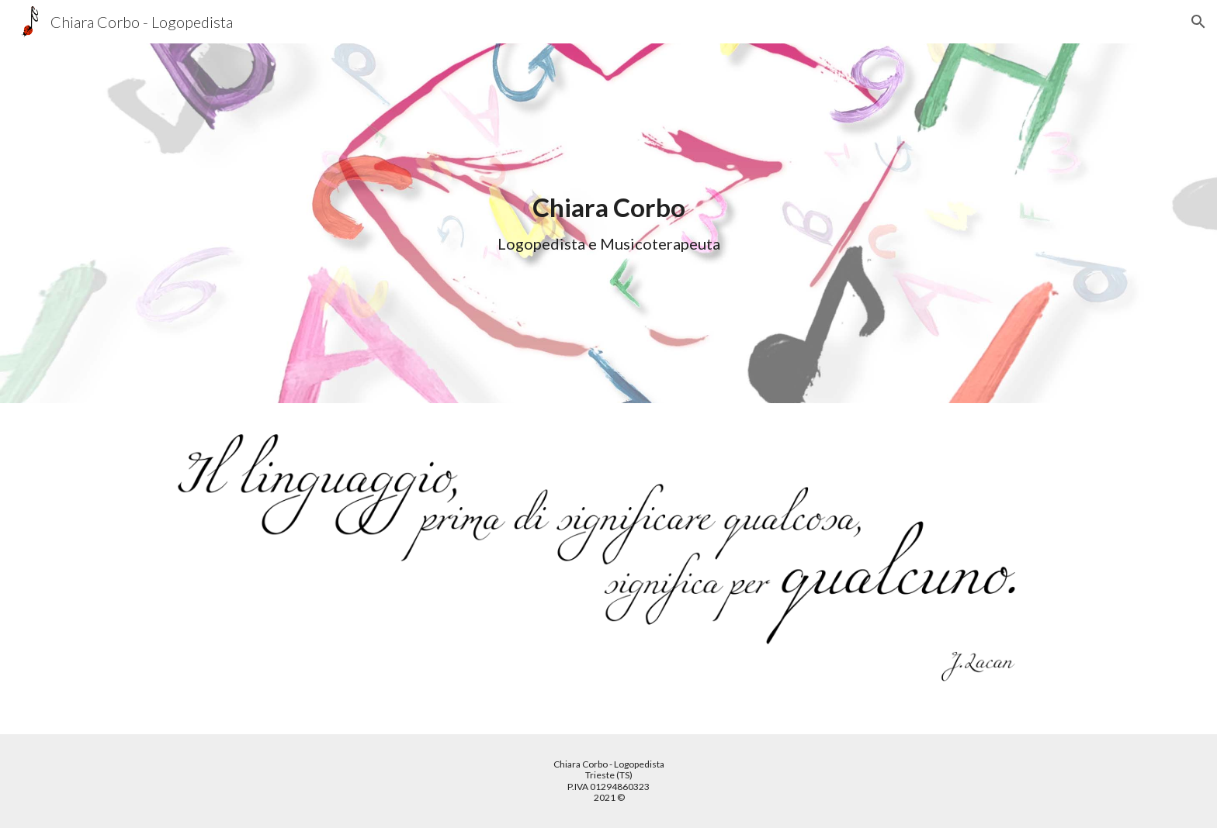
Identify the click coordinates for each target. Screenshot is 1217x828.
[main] (608, 223)
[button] (1198, 21)
